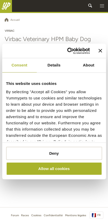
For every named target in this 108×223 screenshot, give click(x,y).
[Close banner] (100, 51)
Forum (15, 215)
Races (25, 215)
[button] (102, 6)
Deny (54, 153)
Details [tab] (54, 65)
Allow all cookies (54, 168)
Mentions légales (75, 215)
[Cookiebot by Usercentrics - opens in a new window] (68, 51)
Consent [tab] (19, 65)
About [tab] (88, 65)
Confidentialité (53, 215)
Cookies (36, 215)
